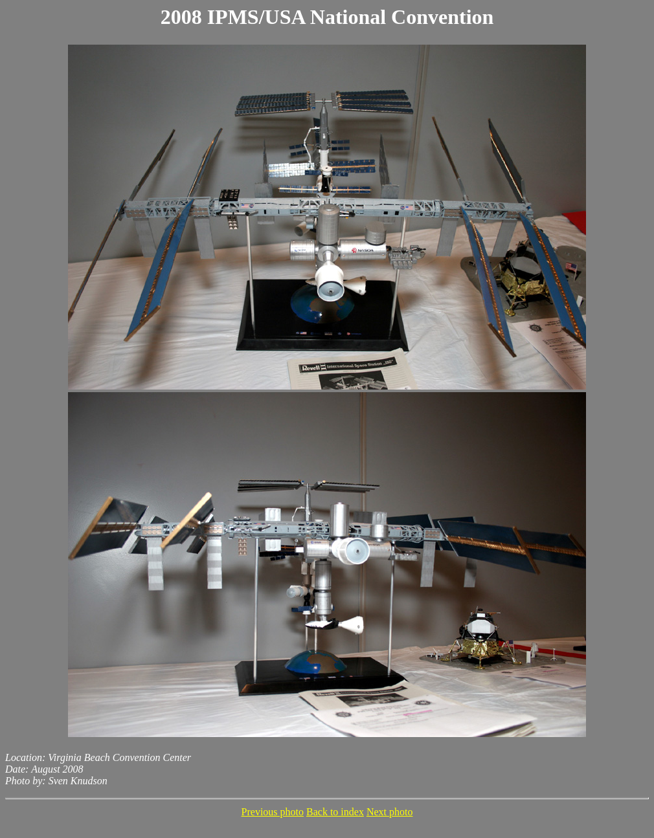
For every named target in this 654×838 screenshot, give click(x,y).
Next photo (389, 811)
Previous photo (273, 811)
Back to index (335, 811)
